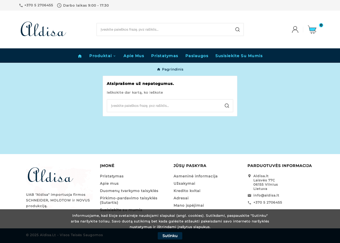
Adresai (181, 198)
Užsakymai (184, 183)
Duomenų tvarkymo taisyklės (129, 191)
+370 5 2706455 (267, 202)
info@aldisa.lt (266, 195)
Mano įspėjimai (189, 205)
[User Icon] (300, 29)
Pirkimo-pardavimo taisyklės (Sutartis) (128, 200)
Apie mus (109, 183)
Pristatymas (112, 176)
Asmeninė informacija (196, 176)
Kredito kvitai (187, 191)
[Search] (164, 29)
